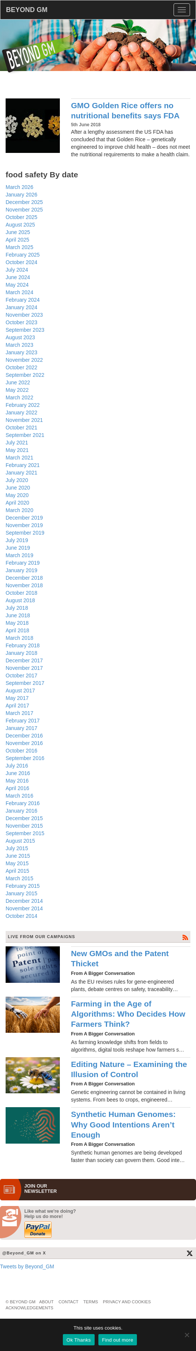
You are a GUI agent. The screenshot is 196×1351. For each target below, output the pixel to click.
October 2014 (21, 916)
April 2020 (17, 503)
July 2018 (17, 608)
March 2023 (19, 345)
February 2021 (23, 465)
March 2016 (19, 796)
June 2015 (18, 856)
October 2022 (21, 367)
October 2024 (21, 262)
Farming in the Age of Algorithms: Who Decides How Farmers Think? (128, 1014)
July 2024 (17, 270)
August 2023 (20, 337)
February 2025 (23, 255)
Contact (68, 1302)
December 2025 (24, 202)
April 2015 (17, 871)
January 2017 (21, 728)
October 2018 (21, 593)
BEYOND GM (27, 10)
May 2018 (17, 623)
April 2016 (17, 788)
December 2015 (24, 818)
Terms (90, 1302)
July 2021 (17, 443)
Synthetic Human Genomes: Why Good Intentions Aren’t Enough (123, 1124)
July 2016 (17, 766)
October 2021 (21, 428)
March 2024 (19, 292)
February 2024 (23, 300)
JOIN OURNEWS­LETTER (40, 1188)
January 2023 (21, 352)
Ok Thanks (79, 1340)
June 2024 (18, 277)
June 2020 (18, 488)
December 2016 (24, 736)
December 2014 (24, 901)
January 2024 (21, 307)
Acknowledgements (29, 1308)
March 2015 (19, 878)
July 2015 (17, 848)
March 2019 (19, 555)
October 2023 (21, 322)
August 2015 (20, 841)
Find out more (117, 1340)
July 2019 (17, 540)
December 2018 (24, 578)
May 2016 (17, 781)
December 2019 (24, 518)
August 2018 (20, 600)
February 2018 (23, 645)
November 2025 (24, 210)
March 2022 (19, 397)
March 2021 (19, 458)
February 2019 (23, 563)
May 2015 (17, 863)
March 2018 (19, 638)
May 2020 (17, 495)
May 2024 (17, 285)
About (46, 1302)
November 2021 (24, 420)
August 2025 (20, 225)
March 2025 (19, 247)
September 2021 (25, 435)
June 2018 (18, 615)
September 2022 (25, 375)
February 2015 (23, 886)
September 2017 (25, 683)
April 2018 (17, 630)
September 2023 (25, 330)
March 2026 (19, 187)
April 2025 (17, 240)
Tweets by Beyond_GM (27, 1266)
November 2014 (24, 908)
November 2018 (24, 585)
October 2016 (21, 751)
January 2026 (21, 195)
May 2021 (17, 450)
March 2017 (19, 713)
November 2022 (24, 360)
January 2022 (21, 413)
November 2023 (24, 315)
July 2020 (17, 480)
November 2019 (24, 525)
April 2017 (17, 706)
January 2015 (21, 893)
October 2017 (21, 675)
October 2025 (21, 217)
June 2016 (18, 773)
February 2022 (23, 405)
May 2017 (17, 698)
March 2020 (19, 510)
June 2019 (18, 548)
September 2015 (25, 833)
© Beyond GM (21, 1302)
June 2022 (18, 382)
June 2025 (18, 232)
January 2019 (21, 570)
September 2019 (25, 533)
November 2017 (24, 668)
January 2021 (21, 473)
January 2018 (21, 653)
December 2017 (24, 660)
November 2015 (24, 826)
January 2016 (21, 811)
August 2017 (20, 691)
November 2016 (24, 743)
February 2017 (23, 721)
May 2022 (17, 390)
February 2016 (23, 803)
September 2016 (25, 758)
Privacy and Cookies (127, 1302)
